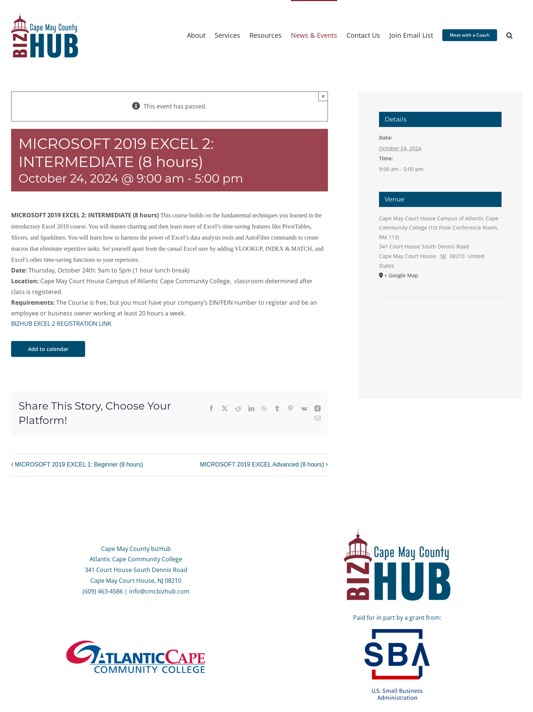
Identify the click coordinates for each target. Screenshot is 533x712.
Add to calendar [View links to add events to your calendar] (48, 349)
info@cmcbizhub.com (159, 591)
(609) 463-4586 (103, 591)
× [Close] (323, 96)
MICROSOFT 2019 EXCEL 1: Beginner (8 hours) (79, 464)
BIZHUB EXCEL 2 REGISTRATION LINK (61, 324)
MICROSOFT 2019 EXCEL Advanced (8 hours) (262, 464)
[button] (509, 34)
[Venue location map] (440, 320)
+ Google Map (401, 275)
